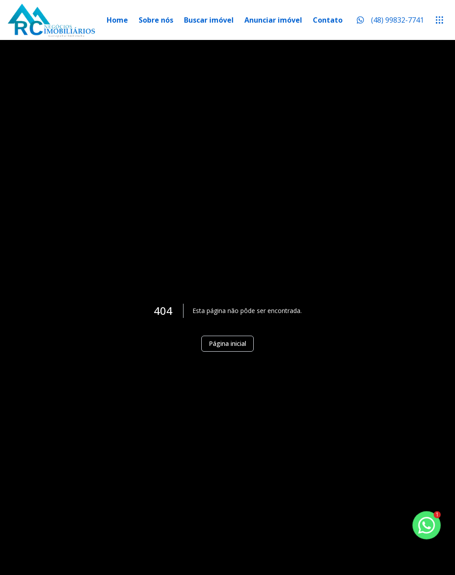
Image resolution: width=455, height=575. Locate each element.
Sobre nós (156, 20)
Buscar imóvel (209, 20)
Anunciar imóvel (273, 20)
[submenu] (439, 20)
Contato (328, 20)
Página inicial (227, 343)
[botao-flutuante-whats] (426, 525)
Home (117, 20)
